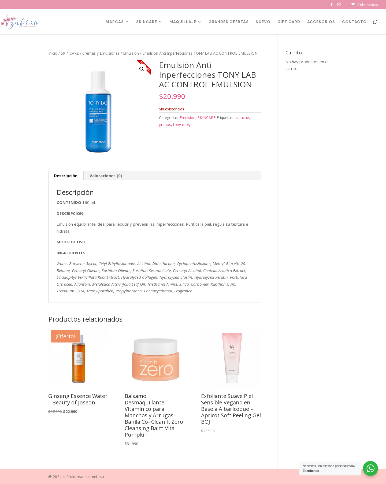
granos (165, 124)
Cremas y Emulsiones (101, 53)
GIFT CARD (288, 22)
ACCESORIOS (321, 22)
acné (245, 117)
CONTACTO (354, 22)
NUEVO (263, 22)
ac (237, 117)
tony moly (182, 124)
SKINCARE (146, 22)
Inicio (52, 53)
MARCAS (115, 22)
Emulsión (131, 53)
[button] (142, 69)
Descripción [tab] (65, 175)
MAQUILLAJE (182, 22)
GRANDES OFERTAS (229, 22)
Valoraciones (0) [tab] (106, 175)
